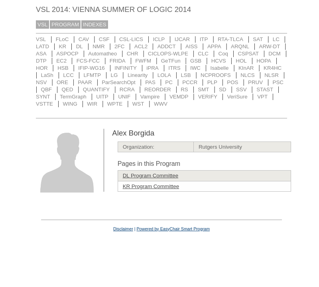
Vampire (150, 97)
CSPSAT (248, 54)
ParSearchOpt (118, 82)
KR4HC (273, 68)
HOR (42, 68)
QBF (46, 89)
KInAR (246, 68)
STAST (264, 89)
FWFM (143, 61)
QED (67, 89)
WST (138, 104)
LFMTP (92, 75)
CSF (104, 39)
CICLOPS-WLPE (168, 54)
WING (70, 104)
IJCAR (182, 39)
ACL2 (141, 46)
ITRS (174, 68)
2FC (119, 46)
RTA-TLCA (230, 39)
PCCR (189, 82)
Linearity (138, 75)
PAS (150, 82)
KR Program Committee (151, 186)
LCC (68, 75)
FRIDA (118, 61)
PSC (278, 82)
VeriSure (237, 97)
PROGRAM (65, 25)
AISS (191, 46)
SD (222, 89)
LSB (186, 75)
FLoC (62, 39)
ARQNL (240, 46)
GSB (195, 61)
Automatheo (102, 54)
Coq (223, 54)
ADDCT (167, 46)
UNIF (124, 97)
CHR (132, 54)
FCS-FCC (88, 61)
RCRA (127, 89)
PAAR (85, 82)
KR (63, 46)
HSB (62, 68)
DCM (274, 54)
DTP (41, 61)
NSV (41, 82)
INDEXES (94, 25)
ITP (204, 39)
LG (114, 75)
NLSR (271, 75)
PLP (212, 82)
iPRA (152, 68)
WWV (160, 104)
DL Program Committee (151, 176)
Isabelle (220, 68)
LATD (42, 46)
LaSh (47, 75)
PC (169, 82)
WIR (92, 104)
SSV (241, 89)
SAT (258, 39)
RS (184, 89)
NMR (98, 46)
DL (79, 46)
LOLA (164, 75)
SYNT (43, 97)
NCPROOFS (216, 75)
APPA (214, 46)
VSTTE (44, 104)
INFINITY (125, 68)
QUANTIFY (96, 89)
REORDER (157, 89)
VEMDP (178, 97)
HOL (241, 61)
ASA (41, 54)
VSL (42, 25)
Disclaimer (123, 228)
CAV (84, 39)
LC (276, 39)
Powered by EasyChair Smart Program (173, 228)
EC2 (61, 61)
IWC (195, 68)
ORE (62, 82)
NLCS (247, 75)
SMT (203, 89)
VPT (262, 97)
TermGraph (73, 97)
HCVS (218, 61)
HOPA (263, 61)
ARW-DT (269, 46)
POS (232, 82)
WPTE (115, 104)
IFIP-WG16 (91, 68)
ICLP (159, 39)
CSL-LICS (131, 39)
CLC (203, 54)
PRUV (255, 82)
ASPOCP (67, 54)
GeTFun (171, 61)
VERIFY (207, 97)
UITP (102, 97)
